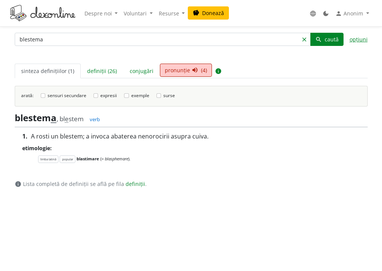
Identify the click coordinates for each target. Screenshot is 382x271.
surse (169, 95)
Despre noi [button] (99, 13)
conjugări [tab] (141, 71)
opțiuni (359, 39)
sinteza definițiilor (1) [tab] (47, 71)
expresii (108, 95)
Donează (208, 13)
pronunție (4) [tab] (186, 70)
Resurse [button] (170, 13)
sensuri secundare (67, 95)
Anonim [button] (350, 13)
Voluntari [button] (136, 13)
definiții (135, 183)
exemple (140, 95)
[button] (313, 13)
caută (327, 39)
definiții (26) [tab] (102, 71)
